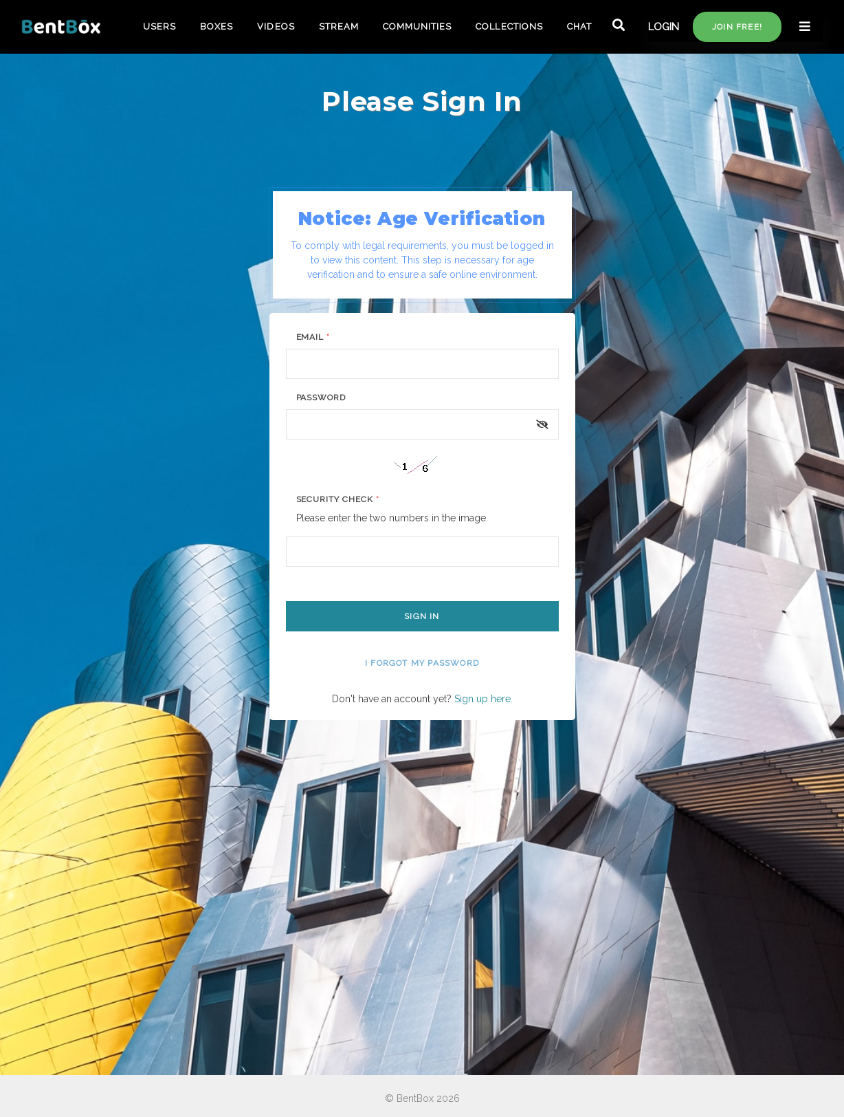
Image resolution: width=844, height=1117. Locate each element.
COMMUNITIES (417, 26)
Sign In (421, 616)
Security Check (337, 499)
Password (321, 397)
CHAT (579, 26)
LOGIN (663, 27)
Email (313, 337)
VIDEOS (275, 26)
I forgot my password (422, 663)
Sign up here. (483, 698)
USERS (159, 26)
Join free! (737, 27)
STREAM (339, 26)
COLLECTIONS (509, 26)
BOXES (216, 26)
